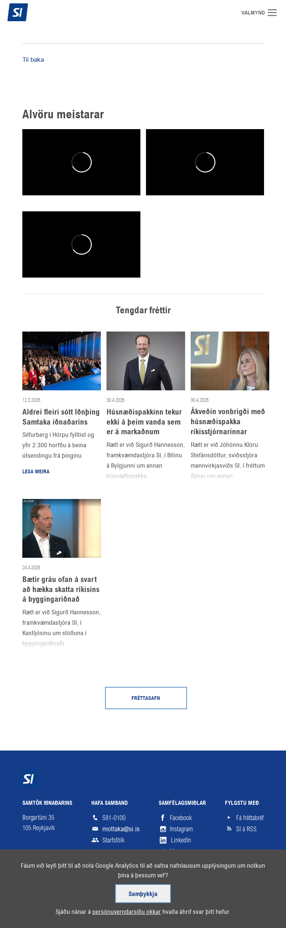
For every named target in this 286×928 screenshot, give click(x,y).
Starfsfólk (113, 840)
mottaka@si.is (121, 829)
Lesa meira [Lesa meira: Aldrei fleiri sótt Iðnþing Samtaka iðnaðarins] (36, 472)
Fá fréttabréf (250, 818)
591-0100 (113, 818)
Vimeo (177, 851)
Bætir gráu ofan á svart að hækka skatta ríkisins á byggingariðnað (60, 590)
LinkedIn (181, 840)
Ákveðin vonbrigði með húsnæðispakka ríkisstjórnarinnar (228, 422)
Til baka (33, 59)
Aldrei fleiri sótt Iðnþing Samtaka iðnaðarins (61, 417)
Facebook (181, 818)
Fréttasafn (145, 698)
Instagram (181, 829)
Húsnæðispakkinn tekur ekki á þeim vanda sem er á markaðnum (144, 422)
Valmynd (274, 12)
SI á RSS (246, 829)
